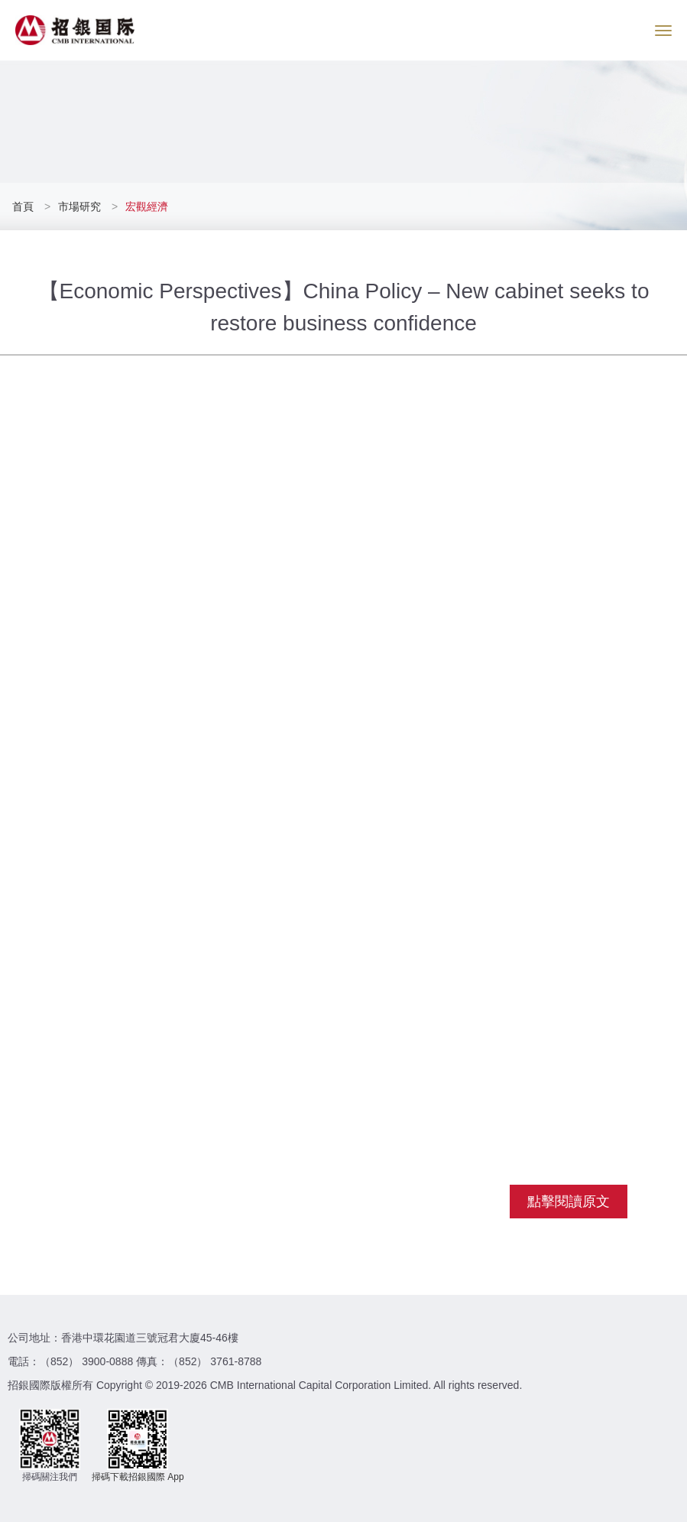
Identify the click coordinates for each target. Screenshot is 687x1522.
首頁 (24, 206)
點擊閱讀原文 (568, 1201)
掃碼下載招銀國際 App (138, 1477)
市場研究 (79, 206)
